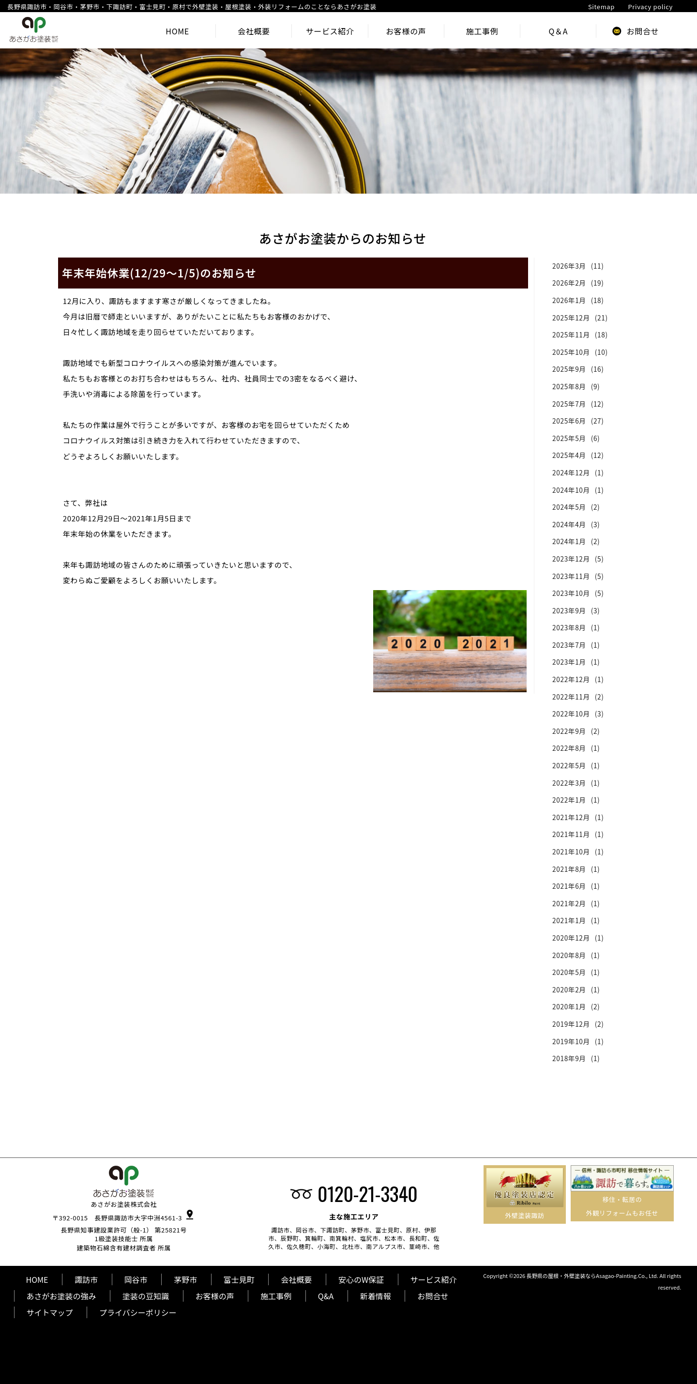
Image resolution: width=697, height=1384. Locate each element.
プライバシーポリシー (138, 1312)
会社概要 (296, 1279)
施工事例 (275, 1296)
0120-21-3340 (367, 1193)
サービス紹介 (433, 1279)
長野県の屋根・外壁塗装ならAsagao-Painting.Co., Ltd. (592, 1275)
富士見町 (239, 1279)
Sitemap (601, 6)
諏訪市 (86, 1279)
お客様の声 (215, 1296)
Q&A (325, 1296)
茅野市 (185, 1279)
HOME (37, 1279)
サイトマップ (50, 1312)
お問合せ (432, 1296)
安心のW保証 (361, 1279)
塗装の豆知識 (145, 1296)
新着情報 (375, 1296)
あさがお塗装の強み (61, 1296)
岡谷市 (136, 1279)
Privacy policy (650, 6)
